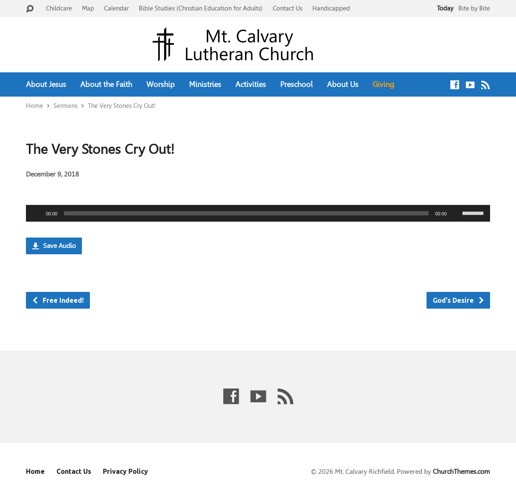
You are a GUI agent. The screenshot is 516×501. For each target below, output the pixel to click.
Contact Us (287, 8)
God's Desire (459, 300)
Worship (160, 84)
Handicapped (331, 8)
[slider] (246, 213)
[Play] (37, 213)
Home (34, 106)
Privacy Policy (125, 471)
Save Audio (54, 246)
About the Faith (106, 84)
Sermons (65, 106)
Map (88, 8)
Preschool (296, 84)
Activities (250, 84)
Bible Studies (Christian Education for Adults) (201, 8)
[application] (258, 213)
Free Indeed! (58, 300)
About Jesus (46, 84)
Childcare (59, 8)
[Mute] (456, 213)
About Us (342, 84)
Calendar (116, 8)
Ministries (205, 84)
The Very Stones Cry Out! (122, 106)
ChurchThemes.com (461, 471)
